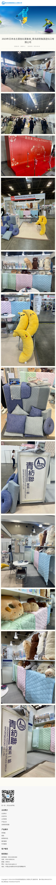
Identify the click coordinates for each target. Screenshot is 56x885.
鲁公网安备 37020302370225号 (11, 881)
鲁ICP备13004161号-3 (45, 879)
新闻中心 (23, 46)
